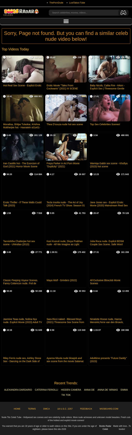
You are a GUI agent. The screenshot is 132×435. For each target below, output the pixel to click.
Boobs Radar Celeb (105, 427)
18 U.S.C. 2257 (65, 408)
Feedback (86, 408)
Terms (32, 408)
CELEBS (21, 12)
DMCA (46, 408)
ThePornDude (56, 2)
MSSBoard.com (109, 408)
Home (17, 408)
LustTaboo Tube (77, 2)
